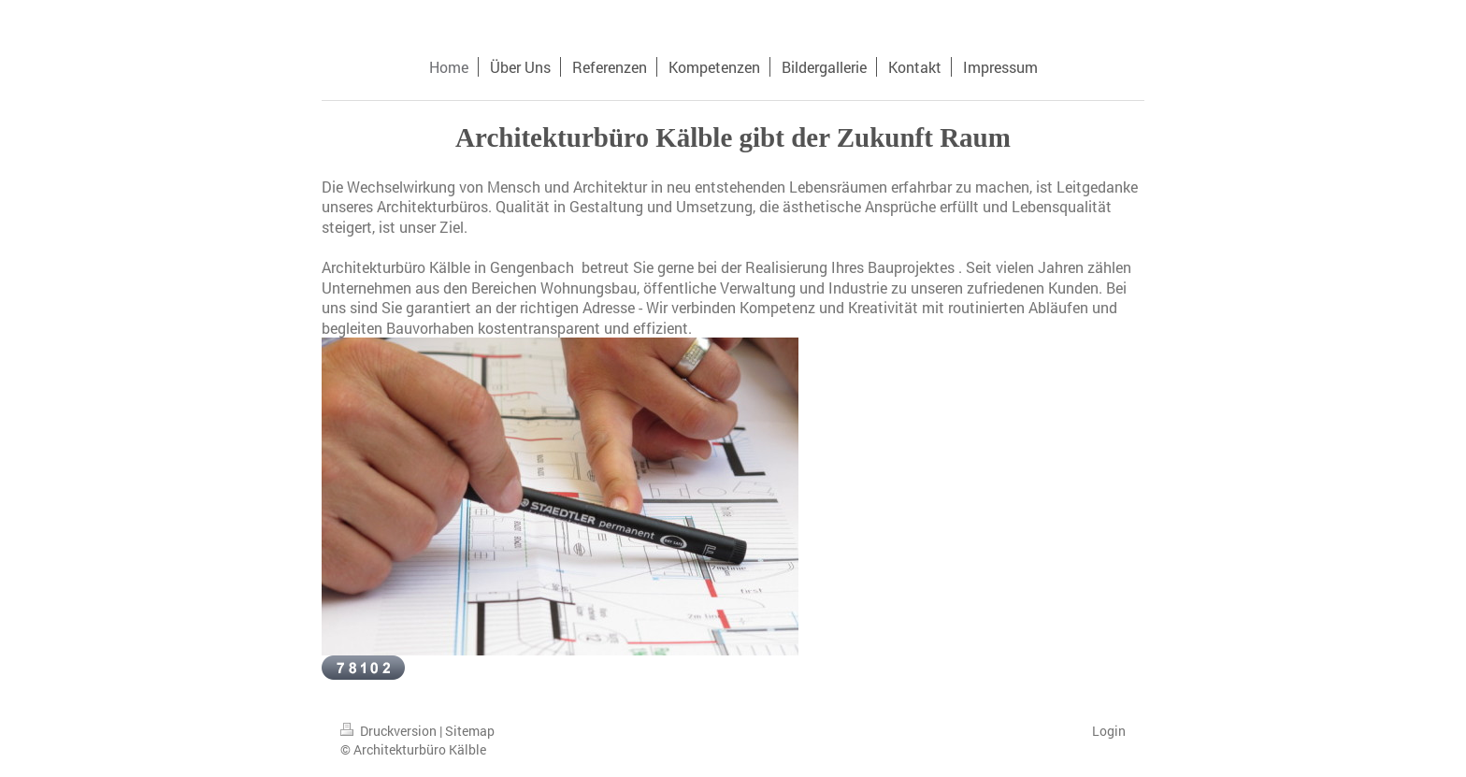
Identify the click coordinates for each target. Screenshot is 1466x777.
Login (1109, 731)
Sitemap (470, 731)
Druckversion (389, 731)
